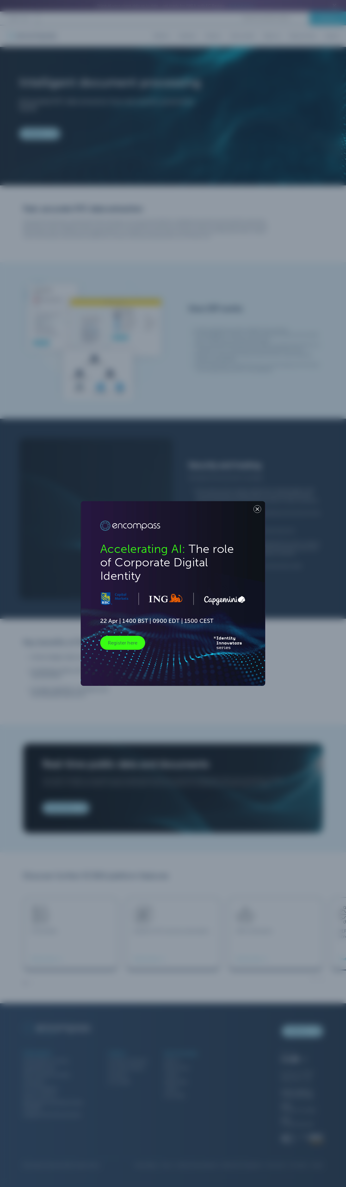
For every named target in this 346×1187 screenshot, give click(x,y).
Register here (122, 643)
